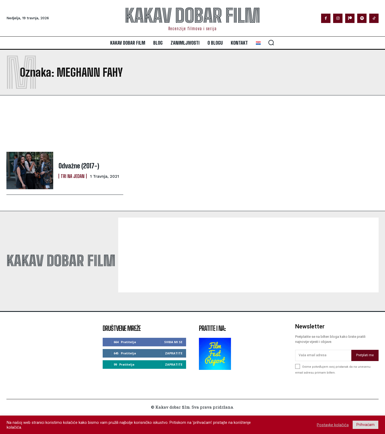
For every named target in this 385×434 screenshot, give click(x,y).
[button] (271, 42)
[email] (323, 355)
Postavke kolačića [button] (333, 425)
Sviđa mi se (173, 342)
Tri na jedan (72, 175)
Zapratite (173, 353)
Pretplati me (365, 355)
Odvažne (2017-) (79, 166)
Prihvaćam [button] (365, 425)
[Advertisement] (147, 123)
